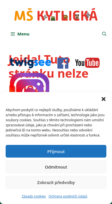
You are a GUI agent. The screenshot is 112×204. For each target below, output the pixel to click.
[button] (103, 99)
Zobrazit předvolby (56, 182)
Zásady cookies (34, 196)
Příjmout (56, 151)
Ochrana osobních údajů (68, 196)
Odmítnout (56, 167)
